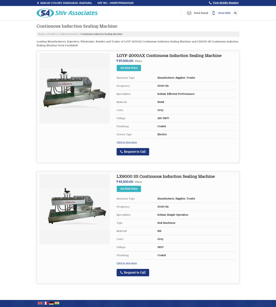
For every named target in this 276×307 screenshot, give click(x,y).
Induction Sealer (69, 34)
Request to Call (133, 152)
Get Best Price (128, 68)
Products (52, 34)
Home (41, 34)
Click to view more (127, 142)
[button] (226, 2)
